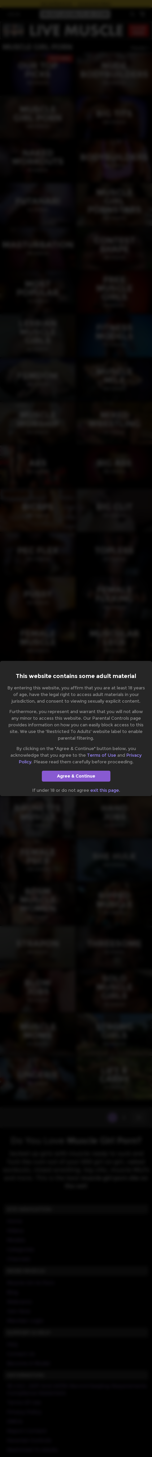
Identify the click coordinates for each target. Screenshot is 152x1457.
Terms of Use (101, 755)
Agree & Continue (76, 776)
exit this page (104, 790)
